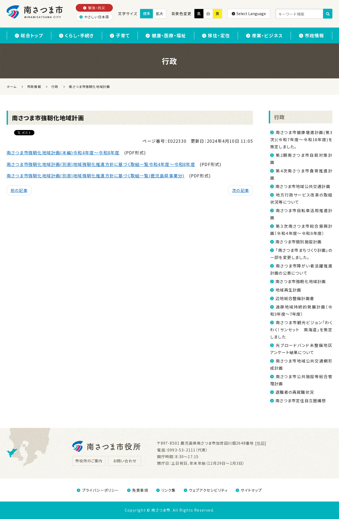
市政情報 (311, 35)
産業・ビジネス (264, 35)
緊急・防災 (94, 7)
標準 (146, 13)
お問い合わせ (124, 460)
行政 (279, 116)
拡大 (159, 13)
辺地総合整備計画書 (294, 298)
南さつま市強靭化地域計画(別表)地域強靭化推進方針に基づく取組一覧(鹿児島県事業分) (95, 175)
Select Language (249, 13)
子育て (120, 35)
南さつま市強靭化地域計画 (300, 281)
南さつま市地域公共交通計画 (302, 186)
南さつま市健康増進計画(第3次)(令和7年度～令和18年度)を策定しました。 (301, 139)
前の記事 (19, 190)
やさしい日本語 (94, 16)
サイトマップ (249, 490)
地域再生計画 (288, 290)
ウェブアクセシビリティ (206, 490)
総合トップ (29, 35)
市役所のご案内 (88, 460)
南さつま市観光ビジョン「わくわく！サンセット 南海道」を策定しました (301, 329)
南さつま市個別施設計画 (298, 241)
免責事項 (137, 490)
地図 (261, 443)
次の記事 (240, 190)
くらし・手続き (76, 35)
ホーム (12, 86)
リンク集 (166, 490)
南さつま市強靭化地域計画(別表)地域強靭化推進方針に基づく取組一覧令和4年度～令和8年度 (101, 164)
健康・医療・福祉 (166, 35)
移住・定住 (216, 35)
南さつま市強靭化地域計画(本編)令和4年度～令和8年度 (63, 152)
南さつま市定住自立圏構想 (300, 400)
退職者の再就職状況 (294, 392)
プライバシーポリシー (98, 490)
